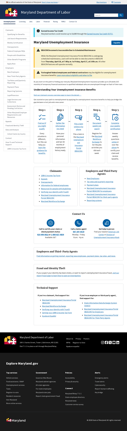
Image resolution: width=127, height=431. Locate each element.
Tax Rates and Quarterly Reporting (16, 81)
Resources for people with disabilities (56, 188)
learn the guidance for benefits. (42, 150)
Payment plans (93, 185)
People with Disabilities (16, 55)
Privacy (78, 339)
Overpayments (13, 47)
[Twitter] (110, 342)
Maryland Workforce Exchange (97, 139)
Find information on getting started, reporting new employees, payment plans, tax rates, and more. (76, 256)
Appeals (9, 121)
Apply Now (11, 64)
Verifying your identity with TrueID (55, 192)
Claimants (9, 30)
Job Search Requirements (17, 38)
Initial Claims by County (16, 134)
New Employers (13, 72)
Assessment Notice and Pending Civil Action (16, 107)
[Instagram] (102, 342)
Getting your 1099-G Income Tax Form (57, 313)
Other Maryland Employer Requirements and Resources (17, 114)
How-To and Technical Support (14, 143)
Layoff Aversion (13, 95)
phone (114, 147)
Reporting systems (94, 200)
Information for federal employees (55, 185)
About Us (69, 339)
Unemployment (9, 22)
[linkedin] (117, 342)
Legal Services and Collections (14, 100)
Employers (10, 68)
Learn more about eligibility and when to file (74, 75)
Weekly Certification (15, 43)
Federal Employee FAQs (16, 51)
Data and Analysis (12, 130)
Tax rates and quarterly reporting (100, 181)
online (114, 142)
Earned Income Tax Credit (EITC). (100, 34)
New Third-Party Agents (16, 76)
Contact (9, 138)
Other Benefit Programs (16, 59)
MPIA (68, 342)
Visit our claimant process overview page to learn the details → (57, 95)
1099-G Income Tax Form (16, 149)
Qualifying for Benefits (16, 34)
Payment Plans (13, 87)
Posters (86, 339)
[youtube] (113, 342)
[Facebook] (106, 342)
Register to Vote (79, 342)
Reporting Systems (14, 91)
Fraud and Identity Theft (15, 125)
